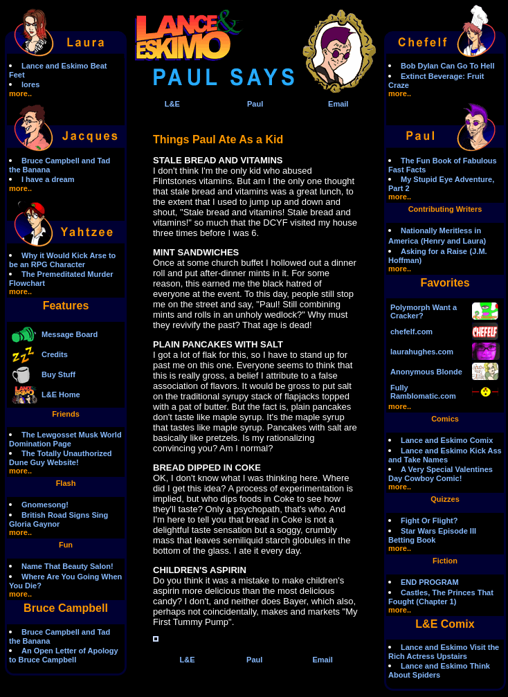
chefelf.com (411, 331)
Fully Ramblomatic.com (423, 391)
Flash (66, 483)
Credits (55, 354)
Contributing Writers (445, 209)
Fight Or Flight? (429, 520)
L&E (172, 104)
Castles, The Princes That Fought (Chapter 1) (440, 597)
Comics (445, 419)
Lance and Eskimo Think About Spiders (439, 670)
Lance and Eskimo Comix (447, 440)
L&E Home (61, 394)
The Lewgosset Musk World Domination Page (65, 439)
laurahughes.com (421, 351)
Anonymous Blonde (426, 372)
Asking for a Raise (434, 251)
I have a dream (47, 179)
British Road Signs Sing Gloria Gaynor (58, 519)
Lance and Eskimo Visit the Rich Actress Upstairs (443, 651)
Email (338, 104)
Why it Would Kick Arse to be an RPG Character (62, 260)
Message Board (70, 334)
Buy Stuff (58, 374)
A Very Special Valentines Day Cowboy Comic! (440, 473)
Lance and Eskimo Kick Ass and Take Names (445, 455)
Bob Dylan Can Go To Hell (447, 66)
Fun (66, 545)
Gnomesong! (45, 504)
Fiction (445, 560)
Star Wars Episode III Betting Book (432, 535)
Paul (255, 104)
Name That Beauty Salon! (67, 566)
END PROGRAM (430, 582)
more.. (20, 93)
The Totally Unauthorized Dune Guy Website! (60, 458)
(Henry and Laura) (453, 241)
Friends (66, 414)
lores (30, 84)
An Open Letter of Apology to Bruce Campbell (63, 655)
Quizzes (445, 499)
